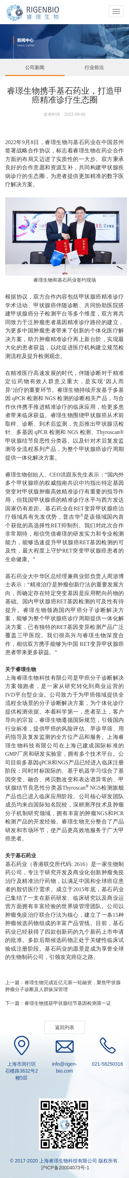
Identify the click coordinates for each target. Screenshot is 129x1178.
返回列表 (64, 1027)
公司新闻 (34, 67)
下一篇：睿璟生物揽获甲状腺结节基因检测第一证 (58, 1003)
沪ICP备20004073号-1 (64, 1167)
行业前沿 (94, 67)
